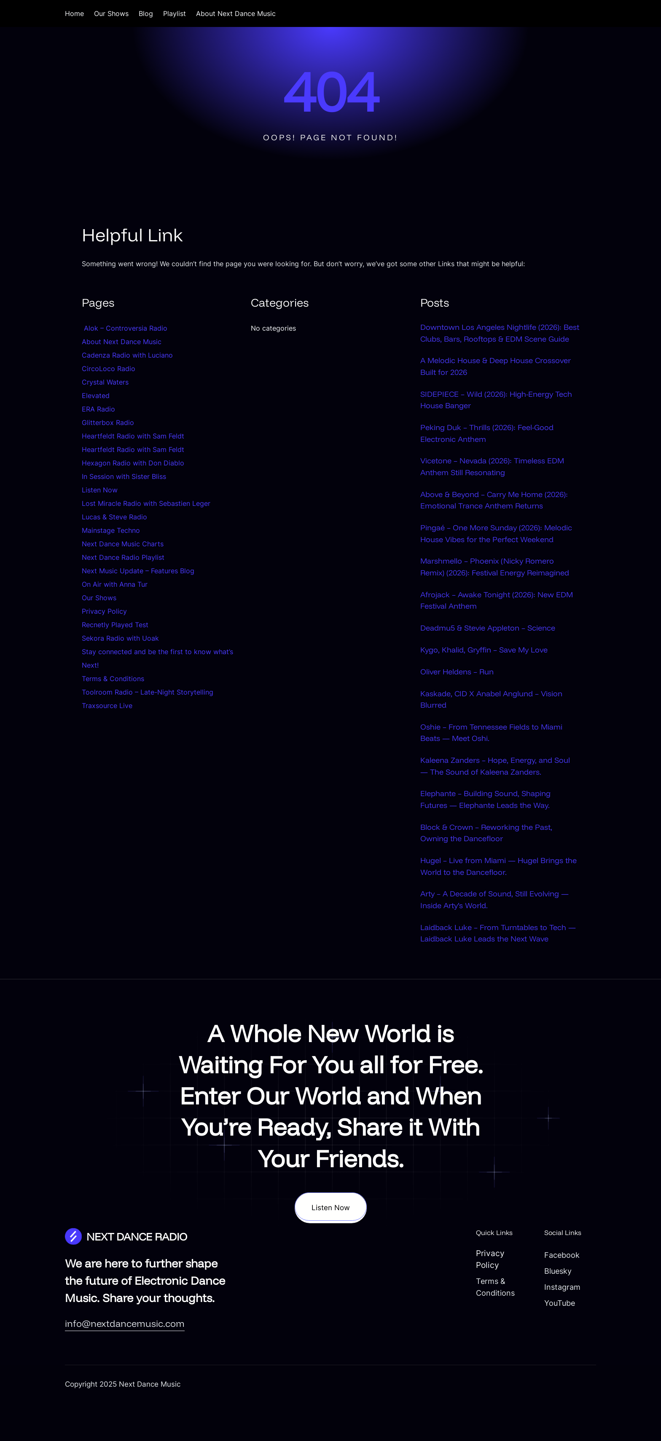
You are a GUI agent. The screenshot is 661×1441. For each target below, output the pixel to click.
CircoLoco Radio (108, 368)
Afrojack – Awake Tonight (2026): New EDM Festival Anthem (491, 636)
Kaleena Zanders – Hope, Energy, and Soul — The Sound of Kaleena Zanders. (493, 803)
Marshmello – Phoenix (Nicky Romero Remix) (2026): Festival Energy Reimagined (490, 597)
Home (74, 13)
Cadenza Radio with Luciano (127, 355)
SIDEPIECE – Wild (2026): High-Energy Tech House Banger (490, 411)
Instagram (559, 1324)
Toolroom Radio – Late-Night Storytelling (147, 692)
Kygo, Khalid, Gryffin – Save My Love (488, 686)
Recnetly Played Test (115, 624)
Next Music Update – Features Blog (138, 571)
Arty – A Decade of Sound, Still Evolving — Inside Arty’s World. (499, 937)
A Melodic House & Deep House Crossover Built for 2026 (499, 378)
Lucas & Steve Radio (114, 517)
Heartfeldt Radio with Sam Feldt (133, 436)
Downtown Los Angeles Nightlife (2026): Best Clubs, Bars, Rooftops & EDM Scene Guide (496, 339)
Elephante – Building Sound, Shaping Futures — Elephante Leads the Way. (489, 836)
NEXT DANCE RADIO (139, 1274)
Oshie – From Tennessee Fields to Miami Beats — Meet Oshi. (495, 769)
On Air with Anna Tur (115, 584)
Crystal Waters (106, 382)
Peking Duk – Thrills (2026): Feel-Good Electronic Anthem (490, 445)
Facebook (558, 1292)
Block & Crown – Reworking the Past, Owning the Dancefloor (489, 870)
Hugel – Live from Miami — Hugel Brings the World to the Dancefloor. (496, 903)
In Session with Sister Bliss (124, 476)
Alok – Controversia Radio (124, 328)
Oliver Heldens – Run (459, 708)
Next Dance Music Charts (123, 544)
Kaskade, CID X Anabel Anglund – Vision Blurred (495, 735)
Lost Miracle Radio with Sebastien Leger (146, 503)
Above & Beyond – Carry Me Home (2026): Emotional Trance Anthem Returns (499, 512)
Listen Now (100, 490)
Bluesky (555, 1308)
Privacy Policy (104, 611)
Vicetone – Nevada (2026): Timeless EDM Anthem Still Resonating (496, 479)
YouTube (556, 1340)
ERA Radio (98, 409)
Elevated (96, 395)
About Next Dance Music (121, 341)
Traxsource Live (107, 705)
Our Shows (99, 598)
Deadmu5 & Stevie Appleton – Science (492, 664)
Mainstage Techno (111, 530)
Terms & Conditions (113, 678)
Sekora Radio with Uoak (120, 638)
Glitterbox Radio (108, 422)
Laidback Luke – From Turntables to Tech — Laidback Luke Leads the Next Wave (498, 970)
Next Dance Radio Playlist (123, 557)
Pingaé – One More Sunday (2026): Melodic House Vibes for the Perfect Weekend (487, 552)
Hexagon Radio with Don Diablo (133, 463)
